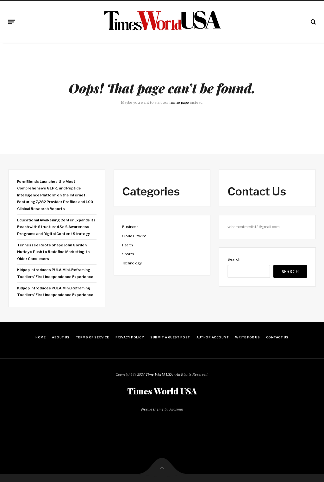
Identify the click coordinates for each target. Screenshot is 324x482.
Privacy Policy (129, 337)
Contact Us (277, 337)
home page (179, 102)
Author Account (212, 337)
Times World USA (162, 391)
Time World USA (159, 374)
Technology (132, 263)
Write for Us (247, 337)
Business (130, 227)
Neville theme (152, 409)
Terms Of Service (92, 337)
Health (127, 245)
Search (233, 259)
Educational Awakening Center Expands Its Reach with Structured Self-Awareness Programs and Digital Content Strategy (56, 227)
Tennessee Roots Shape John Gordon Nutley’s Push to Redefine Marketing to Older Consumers (53, 252)
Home (40, 337)
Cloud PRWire (134, 236)
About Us (61, 337)
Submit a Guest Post (170, 337)
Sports (128, 254)
